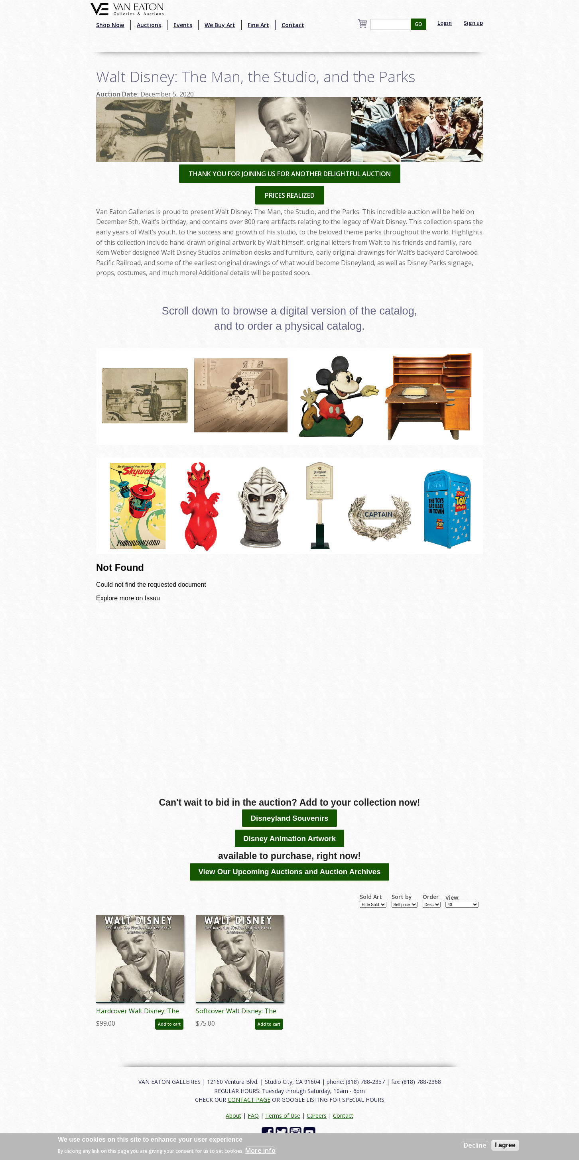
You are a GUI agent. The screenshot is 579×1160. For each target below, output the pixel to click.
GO (418, 24)
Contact (293, 25)
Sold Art (371, 897)
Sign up (473, 22)
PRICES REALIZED (290, 195)
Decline (475, 1145)
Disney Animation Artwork (289, 838)
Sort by (402, 897)
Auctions (149, 25)
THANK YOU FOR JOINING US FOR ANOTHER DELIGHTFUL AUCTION (290, 173)
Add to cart (169, 1024)
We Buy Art (220, 25)
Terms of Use (282, 1115)
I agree (505, 1145)
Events (182, 25)
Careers (317, 1115)
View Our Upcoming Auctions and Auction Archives (289, 871)
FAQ (253, 1115)
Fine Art (258, 25)
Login (444, 22)
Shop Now (110, 25)
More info (260, 1150)
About (233, 1115)
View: (452, 897)
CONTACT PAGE (249, 1099)
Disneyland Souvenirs (289, 818)
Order (431, 897)
